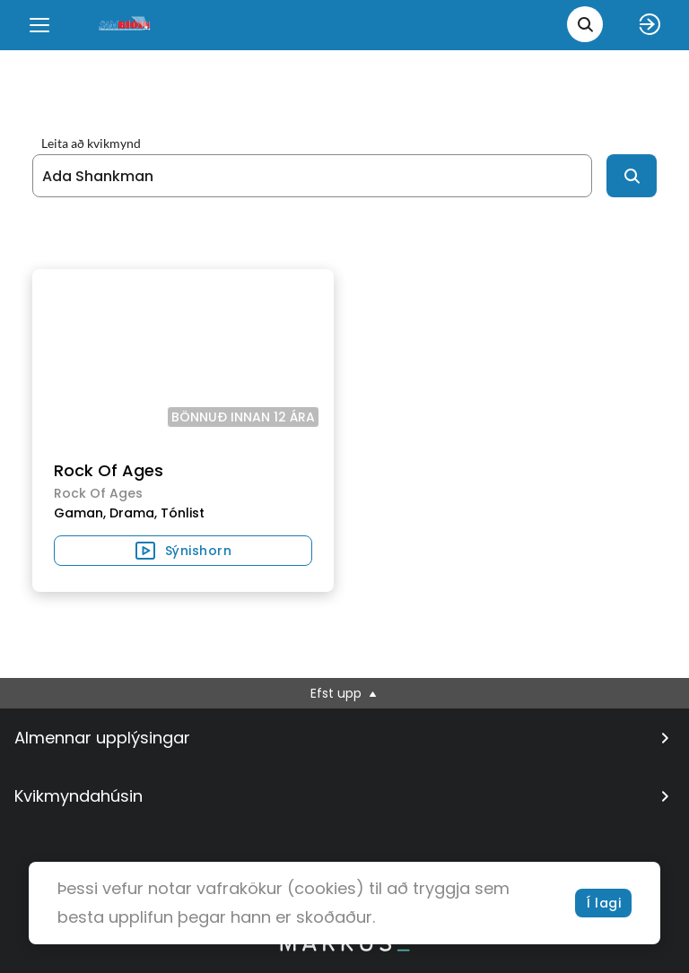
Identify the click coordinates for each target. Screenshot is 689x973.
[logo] (125, 24)
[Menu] (39, 25)
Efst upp (344, 693)
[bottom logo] (344, 947)
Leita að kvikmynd (91, 143)
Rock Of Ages (108, 470)
